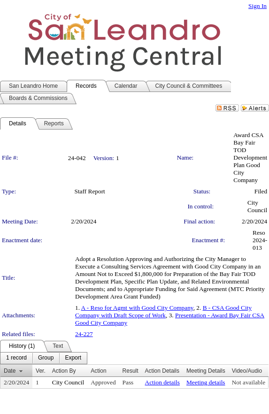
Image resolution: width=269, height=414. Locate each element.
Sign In (257, 5)
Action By (64, 371)
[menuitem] (16, 358)
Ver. (41, 371)
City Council (257, 206)
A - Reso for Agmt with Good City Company (137, 307)
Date (9, 371)
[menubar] (43, 358)
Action (98, 371)
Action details (162, 382)
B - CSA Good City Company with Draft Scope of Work (163, 311)
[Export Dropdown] (73, 358)
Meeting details (205, 382)
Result (130, 371)
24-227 (84, 333)
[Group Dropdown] (45, 358)
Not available (248, 382)
